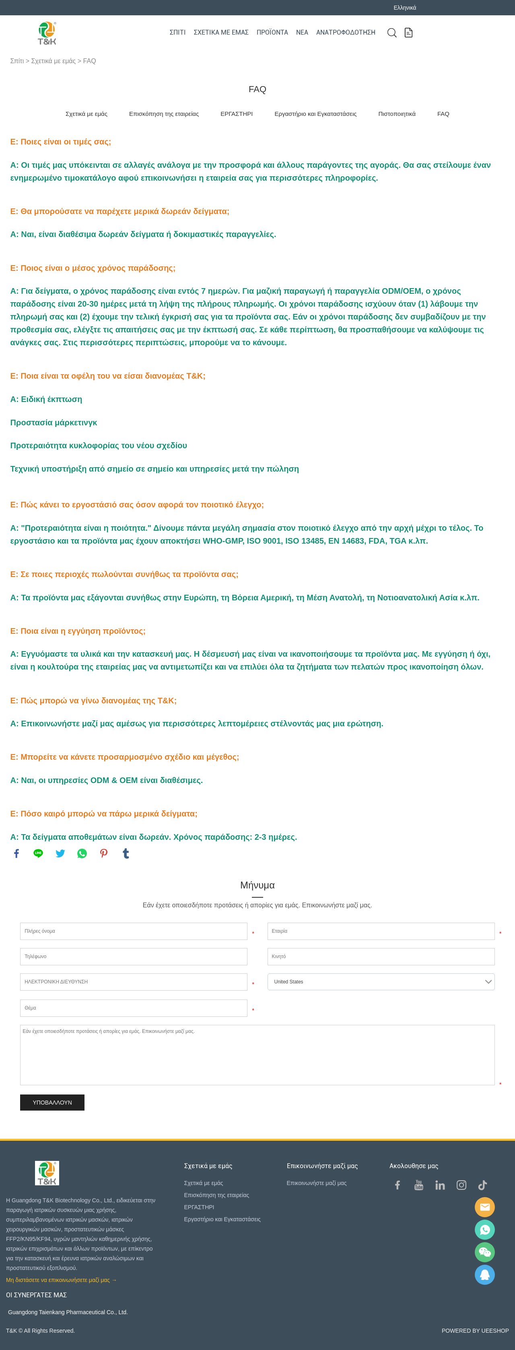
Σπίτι (178, 32)
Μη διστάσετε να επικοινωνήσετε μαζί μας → (61, 1280)
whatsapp (82, 853)
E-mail (485, 1207)
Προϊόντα (272, 32)
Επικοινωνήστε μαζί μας (317, 1183)
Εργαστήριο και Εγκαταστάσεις (315, 113)
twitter (60, 853)
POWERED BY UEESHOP (475, 1330)
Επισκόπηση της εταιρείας (164, 113)
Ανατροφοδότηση (345, 32)
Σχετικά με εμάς (221, 32)
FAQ (89, 61)
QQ (485, 1275)
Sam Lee (485, 1230)
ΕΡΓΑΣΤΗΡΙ (236, 113)
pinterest (104, 853)
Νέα (302, 32)
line (38, 853)
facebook (16, 853)
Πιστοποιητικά (397, 113)
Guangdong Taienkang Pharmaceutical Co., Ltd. (68, 1312)
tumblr (126, 853)
